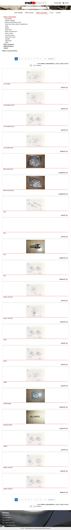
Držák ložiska (7, 403)
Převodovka (8, 18)
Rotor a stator (9, 33)
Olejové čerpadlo (10, 20)
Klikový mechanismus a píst (13, 22)
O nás (51, 12)
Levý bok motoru (10, 35)
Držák (5, 382)
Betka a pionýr (29, 12)
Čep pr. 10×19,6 (8, 318)
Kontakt (58, 12)
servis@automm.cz (11, 525)
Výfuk (6, 42)
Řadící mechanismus (11, 31)
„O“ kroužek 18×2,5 (8, 105)
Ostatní (6, 48)
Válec (6, 26)
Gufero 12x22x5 (8, 467)
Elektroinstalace (8, 46)
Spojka (7, 28)
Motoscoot (30, 528)
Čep (4, 211)
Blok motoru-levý (8, 169)
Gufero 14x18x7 (8, 489)
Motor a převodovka (10, 17)
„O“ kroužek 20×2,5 (8, 126)
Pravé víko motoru (10, 37)
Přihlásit (56, 3)
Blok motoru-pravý (8, 190)
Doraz (5, 339)
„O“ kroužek (6, 84)
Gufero (5, 446)
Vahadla (7, 39)
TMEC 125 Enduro (41, 12)
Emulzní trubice (7, 425)
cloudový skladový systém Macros (42, 528)
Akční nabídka (18, 12)
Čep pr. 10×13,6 (8, 297)
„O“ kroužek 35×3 (8, 148)
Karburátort (8, 40)
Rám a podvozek (9, 44)
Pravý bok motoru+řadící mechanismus (16, 24)
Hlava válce (8, 29)
